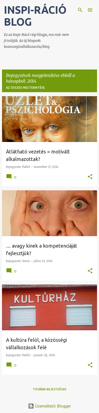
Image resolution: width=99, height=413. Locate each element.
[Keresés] (80, 10)
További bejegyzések (49, 389)
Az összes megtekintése (25, 87)
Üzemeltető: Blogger (49, 406)
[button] (90, 177)
